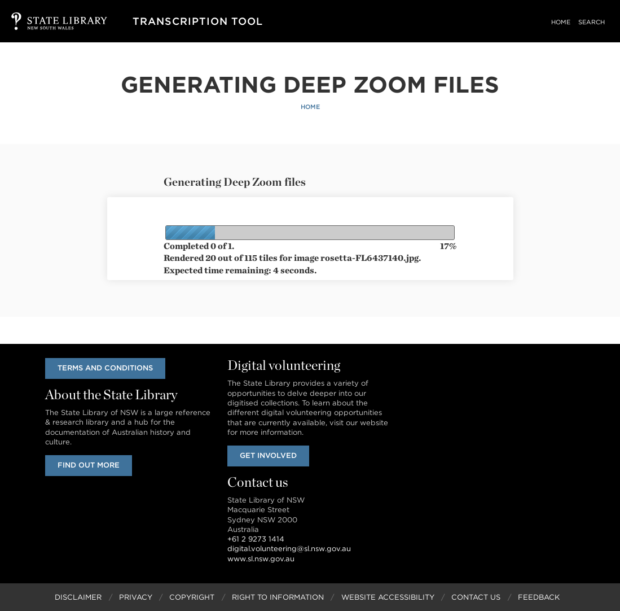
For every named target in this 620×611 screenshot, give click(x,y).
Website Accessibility (387, 597)
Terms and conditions (105, 368)
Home (560, 22)
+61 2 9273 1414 (255, 539)
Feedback (539, 597)
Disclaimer (78, 597)
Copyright (191, 597)
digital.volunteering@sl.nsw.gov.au (289, 548)
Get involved (268, 455)
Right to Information (278, 597)
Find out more (89, 465)
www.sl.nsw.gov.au (260, 559)
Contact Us (475, 597)
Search (591, 22)
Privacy (135, 597)
